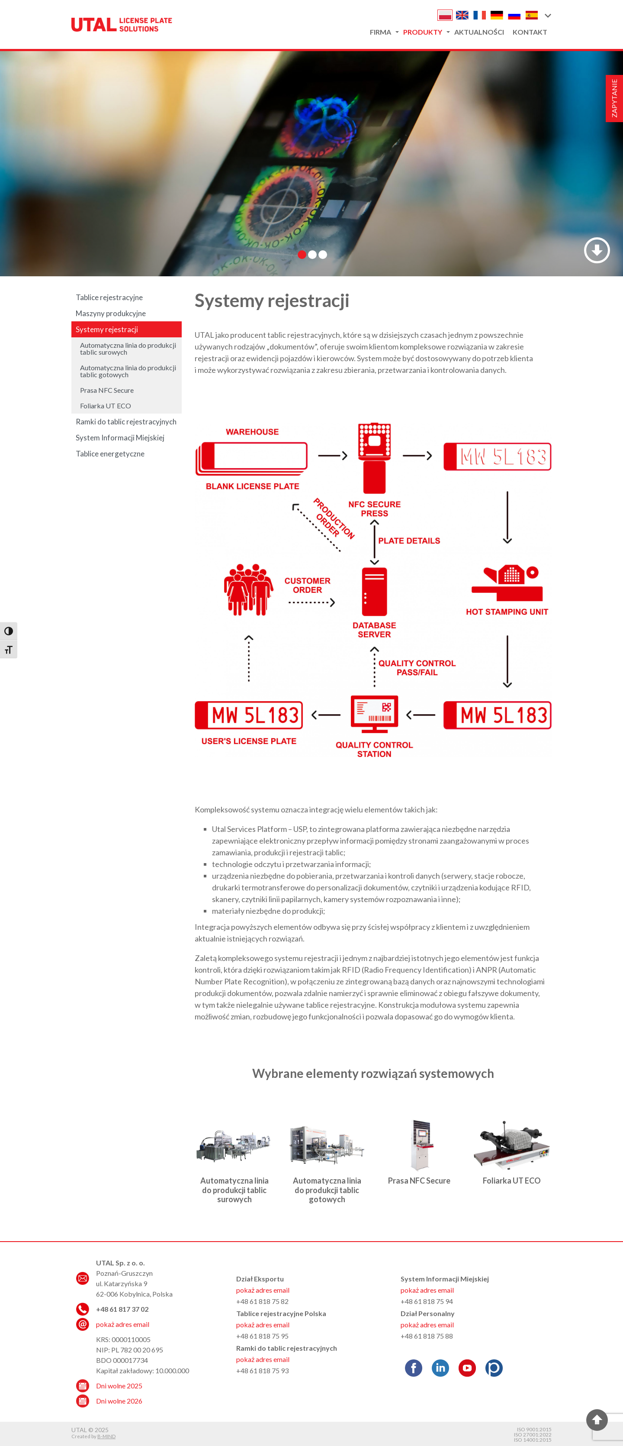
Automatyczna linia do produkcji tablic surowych (234, 1190)
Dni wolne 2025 (119, 1385)
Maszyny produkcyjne (111, 313)
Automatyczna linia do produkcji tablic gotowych (327, 1190)
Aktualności (479, 32)
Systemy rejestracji (107, 329)
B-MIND (106, 1436)
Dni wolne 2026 (119, 1401)
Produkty (422, 32)
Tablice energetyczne (110, 453)
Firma (380, 32)
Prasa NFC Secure (419, 1180)
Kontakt (530, 32)
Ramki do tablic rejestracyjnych (126, 421)
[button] (547, 15)
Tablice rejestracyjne (109, 297)
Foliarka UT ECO (512, 1180)
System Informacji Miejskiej (120, 437)
